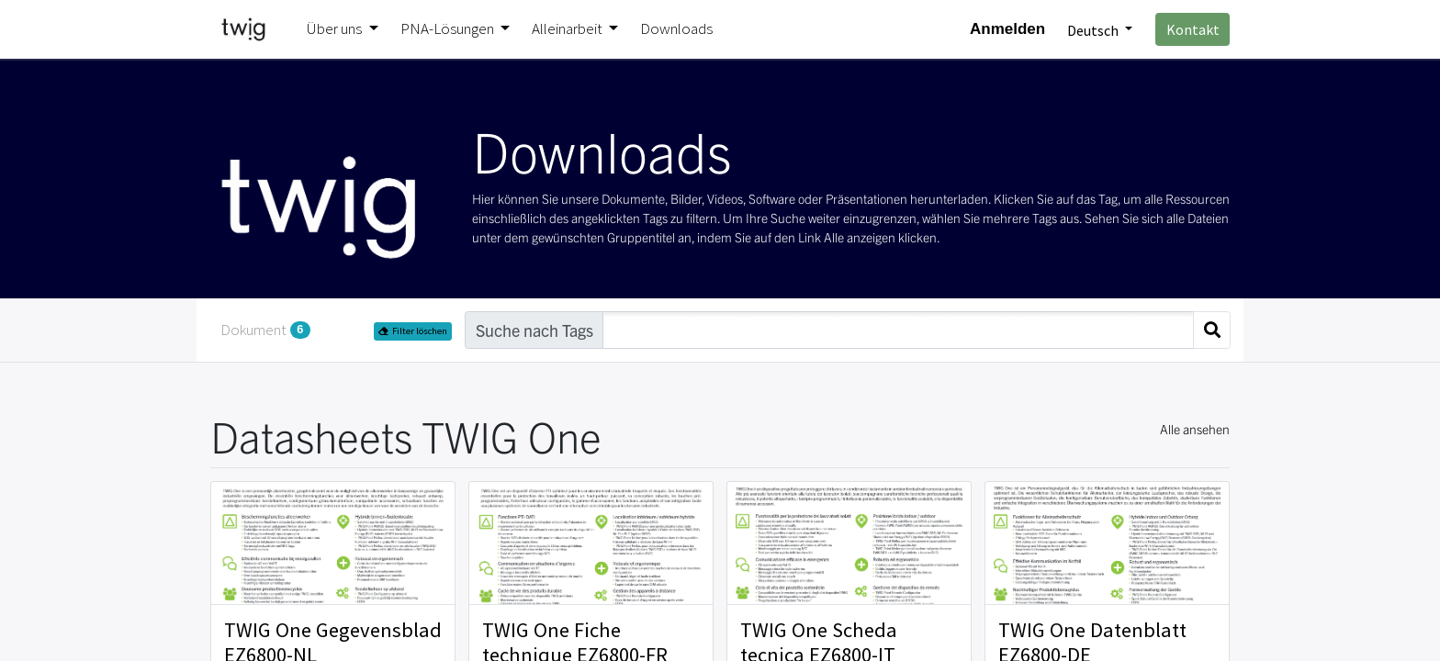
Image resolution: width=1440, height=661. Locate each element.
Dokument (265, 329)
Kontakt (1193, 29)
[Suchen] (1212, 330)
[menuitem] (676, 29)
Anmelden (1007, 29)
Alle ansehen (1195, 428)
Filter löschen (412, 331)
